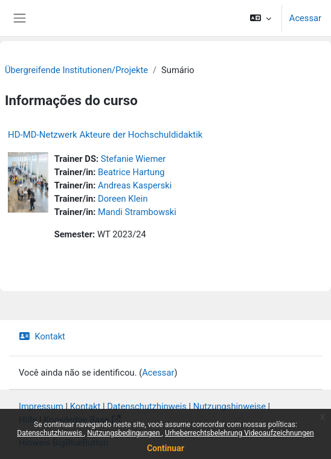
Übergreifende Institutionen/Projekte (76, 70)
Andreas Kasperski (135, 185)
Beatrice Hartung (131, 172)
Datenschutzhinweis (50, 433)
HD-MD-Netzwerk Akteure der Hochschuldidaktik (105, 134)
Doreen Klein (122, 198)
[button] (260, 18)
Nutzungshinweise (229, 406)
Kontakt (42, 336)
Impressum (41, 406)
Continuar (165, 448)
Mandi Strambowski (137, 212)
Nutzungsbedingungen (124, 433)
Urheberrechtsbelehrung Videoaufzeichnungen (239, 433)
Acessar (305, 18)
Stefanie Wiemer (133, 158)
